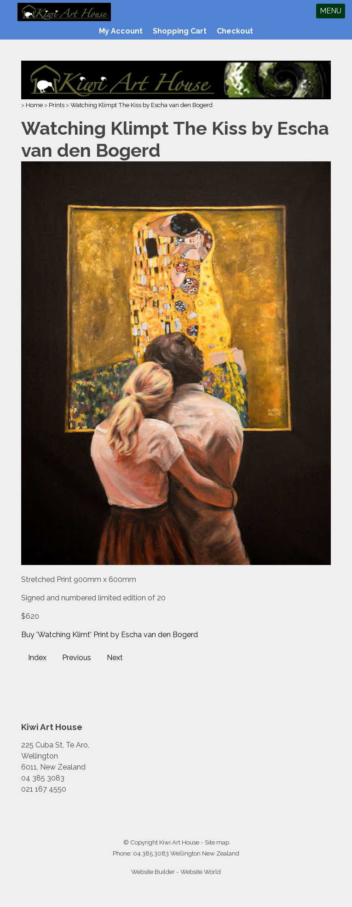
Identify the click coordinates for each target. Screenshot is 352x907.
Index (37, 657)
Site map (217, 842)
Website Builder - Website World (176, 871)
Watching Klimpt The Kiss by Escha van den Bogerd (141, 104)
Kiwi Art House (179, 842)
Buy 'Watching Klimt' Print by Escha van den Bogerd (109, 634)
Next (115, 657)
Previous (76, 657)
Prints (56, 104)
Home (34, 104)
